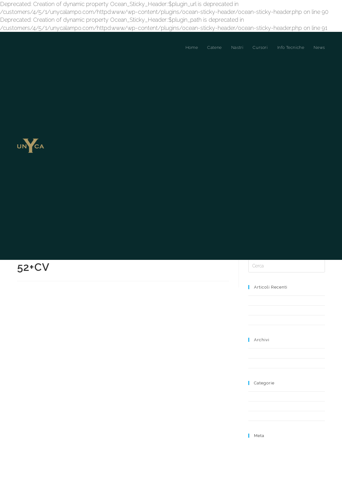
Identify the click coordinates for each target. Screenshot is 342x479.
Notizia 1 (256, 309)
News (253, 415)
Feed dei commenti (266, 458)
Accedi (254, 446)
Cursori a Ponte (262, 396)
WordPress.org (262, 463)
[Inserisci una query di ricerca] (286, 266)
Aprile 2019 (258, 362)
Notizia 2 (256, 319)
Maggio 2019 (260, 352)
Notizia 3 (256, 300)
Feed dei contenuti (265, 452)
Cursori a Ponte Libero (269, 405)
